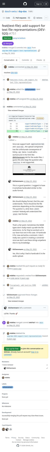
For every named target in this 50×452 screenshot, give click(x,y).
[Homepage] (25, 4)
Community (35, 438)
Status (27, 438)
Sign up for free (12, 349)
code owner (15, 278)
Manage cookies (28, 440)
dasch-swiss (11, 11)
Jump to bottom (19, 38)
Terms (7, 438)
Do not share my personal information (25, 442)
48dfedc (45, 80)
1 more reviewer (25, 365)
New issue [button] (7, 38)
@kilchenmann (19, 157)
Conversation (11, 60)
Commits (27, 60)
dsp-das (23, 11)
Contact (18, 440)
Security (21, 438)
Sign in (39, 4)
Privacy (13, 438)
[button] (39, 50)
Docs (43, 438)
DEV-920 (14, 72)
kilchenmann (18, 181)
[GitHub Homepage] (17, 445)
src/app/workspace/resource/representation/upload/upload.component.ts (22, 118)
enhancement (30, 89)
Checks (40, 60)
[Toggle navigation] (4, 4)
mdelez (5, 47)
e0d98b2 (45, 285)
